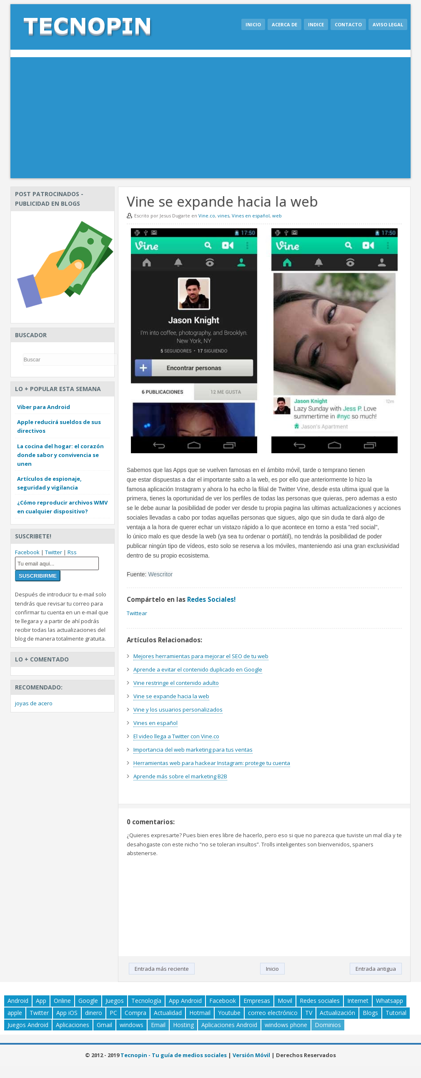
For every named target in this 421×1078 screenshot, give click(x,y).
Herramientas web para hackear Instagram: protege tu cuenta (211, 763)
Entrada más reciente (162, 968)
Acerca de (284, 24)
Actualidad (168, 1013)
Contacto (348, 24)
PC (113, 1013)
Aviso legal (388, 24)
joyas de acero (34, 703)
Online (62, 1001)
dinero (93, 1013)
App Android (185, 1001)
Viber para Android (43, 407)
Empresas (256, 1001)
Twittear (137, 613)
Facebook (27, 552)
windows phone (286, 1025)
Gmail (104, 1025)
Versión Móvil (251, 1055)
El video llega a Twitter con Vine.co (176, 736)
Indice (316, 24)
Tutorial (396, 1013)
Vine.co (206, 215)
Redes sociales (320, 1001)
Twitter (53, 552)
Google (88, 1001)
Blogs (370, 1013)
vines (223, 215)
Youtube (229, 1013)
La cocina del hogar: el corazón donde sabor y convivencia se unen (60, 454)
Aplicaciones (72, 1025)
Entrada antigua (376, 968)
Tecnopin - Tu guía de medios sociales (173, 1055)
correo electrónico (273, 1013)
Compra (135, 1013)
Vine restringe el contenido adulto (176, 683)
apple (15, 1013)
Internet (357, 1001)
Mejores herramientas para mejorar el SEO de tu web (200, 656)
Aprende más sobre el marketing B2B (180, 776)
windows (131, 1025)
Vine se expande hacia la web (171, 696)
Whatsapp (389, 1001)
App (41, 1001)
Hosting (183, 1025)
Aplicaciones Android (229, 1025)
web (277, 215)
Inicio (253, 24)
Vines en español (251, 215)
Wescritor (160, 574)
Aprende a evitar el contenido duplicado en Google (197, 669)
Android (18, 1001)
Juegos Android (28, 1025)
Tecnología (146, 1001)
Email (158, 1025)
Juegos (114, 1001)
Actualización (337, 1013)
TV (308, 1013)
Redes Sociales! (211, 599)
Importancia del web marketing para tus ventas (193, 749)
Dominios (328, 1025)
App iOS (67, 1013)
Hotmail (199, 1013)
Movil (285, 1001)
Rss (72, 552)
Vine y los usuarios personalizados (178, 709)
